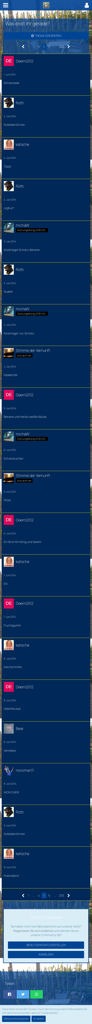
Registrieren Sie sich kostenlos (33, 931)
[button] (5, 5)
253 (61, 46)
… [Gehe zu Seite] (33, 46)
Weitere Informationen (16, 1018)
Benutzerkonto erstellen (46, 945)
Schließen (38, 1018)
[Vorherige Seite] (23, 47)
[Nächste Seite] (69, 47)
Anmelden (46, 954)
